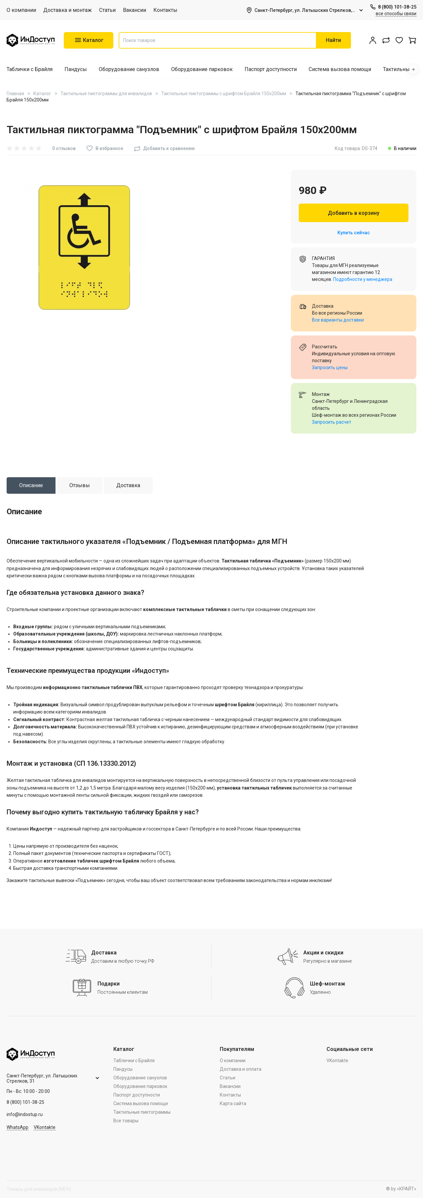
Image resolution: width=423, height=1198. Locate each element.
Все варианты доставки (338, 320)
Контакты (165, 10)
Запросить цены (330, 367)
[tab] (31, 485)
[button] (413, 69)
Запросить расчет (331, 422)
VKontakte (45, 1127)
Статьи (107, 10)
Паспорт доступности (271, 69)
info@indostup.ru (25, 1114)
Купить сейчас (353, 232)
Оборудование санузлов (129, 69)
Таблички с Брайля (30, 69)
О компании (21, 10)
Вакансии (134, 10)
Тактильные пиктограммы (142, 1112)
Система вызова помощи (340, 69)
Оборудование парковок (202, 69)
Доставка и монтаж (67, 10)
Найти (333, 40)
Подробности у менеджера (362, 279)
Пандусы (75, 69)
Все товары (125, 1120)
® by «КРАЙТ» (401, 1188)
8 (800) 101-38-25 (397, 7)
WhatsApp (17, 1127)
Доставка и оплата (240, 1069)
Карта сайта (233, 1103)
